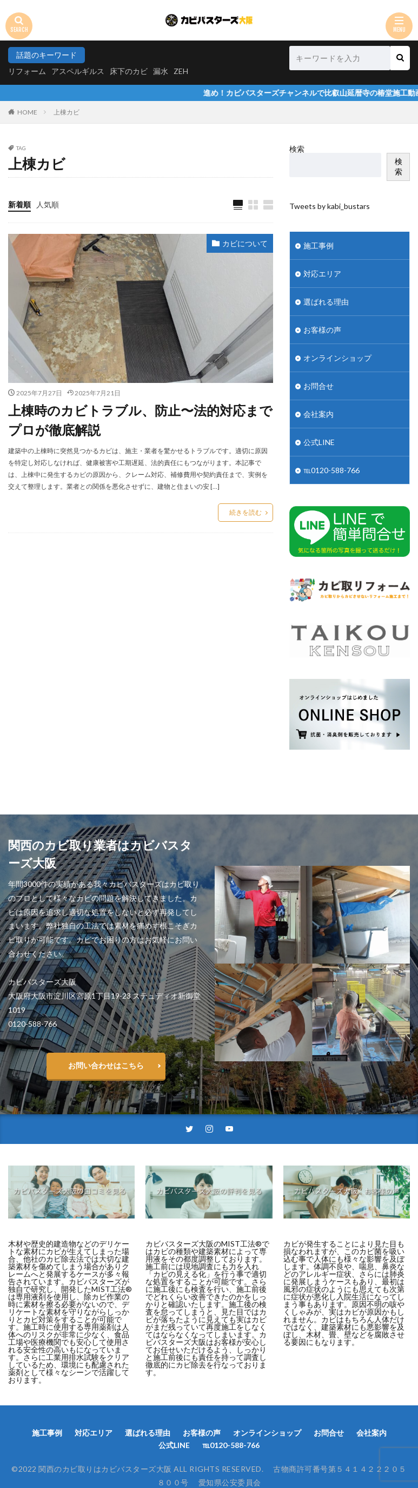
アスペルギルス (77, 71)
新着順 (19, 204)
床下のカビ (129, 71)
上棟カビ (66, 112)
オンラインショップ (337, 357)
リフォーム (27, 71)
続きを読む (245, 512)
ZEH (181, 71)
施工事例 (318, 245)
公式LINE (319, 442)
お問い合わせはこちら (106, 1065)
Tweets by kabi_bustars (329, 206)
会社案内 (318, 414)
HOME (27, 112)
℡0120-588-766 (331, 470)
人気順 (47, 204)
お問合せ (318, 385)
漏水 (160, 71)
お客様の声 (322, 329)
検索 (296, 148)
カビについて (245, 243)
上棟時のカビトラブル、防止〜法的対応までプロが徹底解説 (140, 419)
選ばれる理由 (326, 301)
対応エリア (322, 273)
